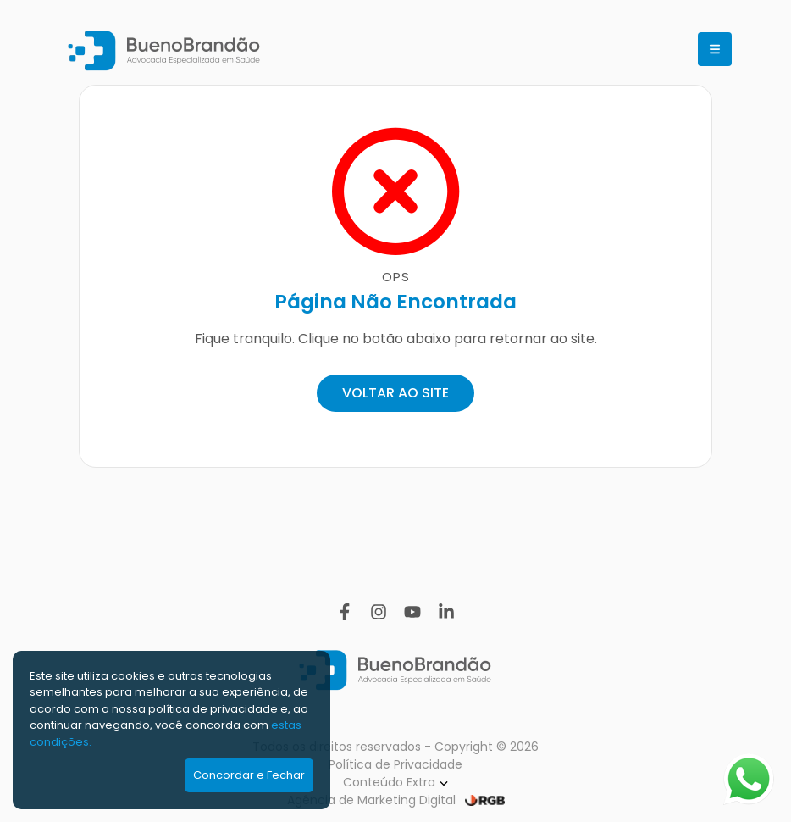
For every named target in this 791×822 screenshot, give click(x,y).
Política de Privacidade (395, 764)
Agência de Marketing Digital (371, 799)
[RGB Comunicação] (484, 800)
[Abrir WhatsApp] (748, 779)
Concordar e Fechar (249, 775)
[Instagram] (379, 612)
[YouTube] (412, 612)
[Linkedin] (446, 612)
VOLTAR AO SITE (395, 393)
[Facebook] (345, 612)
